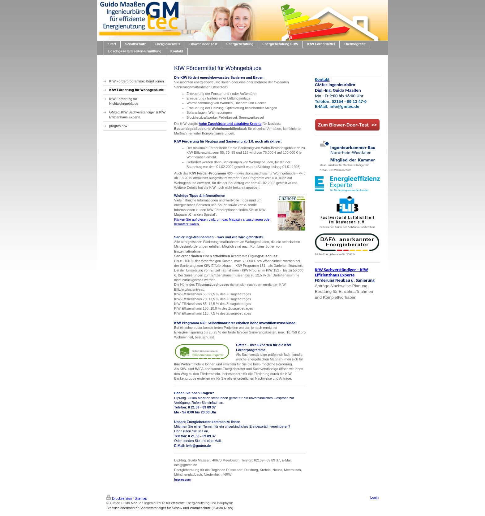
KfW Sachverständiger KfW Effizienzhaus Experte (341, 272)
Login (374, 497)
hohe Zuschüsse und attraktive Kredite (230, 124)
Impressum (182, 479)
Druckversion (119, 498)
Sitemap (141, 498)
